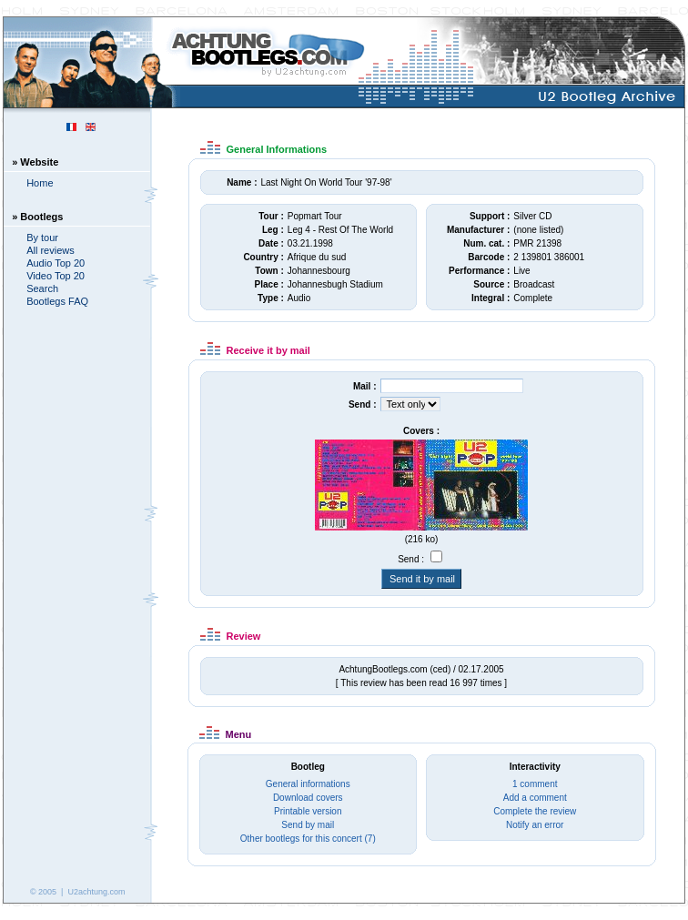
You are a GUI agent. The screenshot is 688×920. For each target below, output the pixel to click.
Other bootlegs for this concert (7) (308, 839)
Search (42, 288)
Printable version (307, 811)
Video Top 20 (55, 275)
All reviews (50, 250)
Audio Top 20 (55, 263)
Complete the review (534, 811)
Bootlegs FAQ (57, 301)
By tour (42, 237)
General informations (308, 784)
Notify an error (534, 825)
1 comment (534, 784)
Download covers (308, 798)
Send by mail (307, 825)
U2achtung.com (96, 891)
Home (39, 182)
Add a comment (535, 798)
